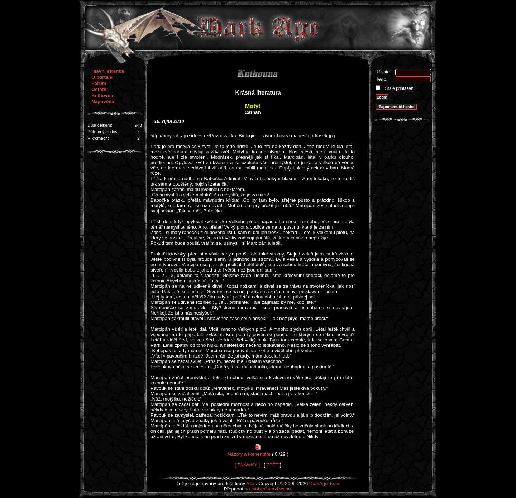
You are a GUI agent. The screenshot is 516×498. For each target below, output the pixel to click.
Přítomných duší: (103, 131)
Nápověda (102, 101)
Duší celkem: (99, 125)
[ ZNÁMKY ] (247, 465)
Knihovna (102, 95)
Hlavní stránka (107, 71)
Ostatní (99, 89)
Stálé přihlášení (399, 88)
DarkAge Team (325, 483)
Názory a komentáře (249, 454)
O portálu (102, 77)
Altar (251, 483)
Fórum (98, 83)
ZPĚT (273, 465)
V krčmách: (98, 138)
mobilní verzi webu (271, 489)
